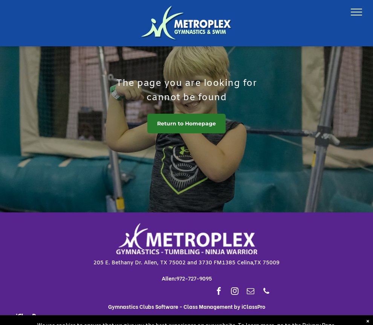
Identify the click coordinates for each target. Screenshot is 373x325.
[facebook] (219, 292)
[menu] (356, 12)
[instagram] (234, 292)
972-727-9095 (194, 278)
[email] (250, 292)
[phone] (266, 292)
